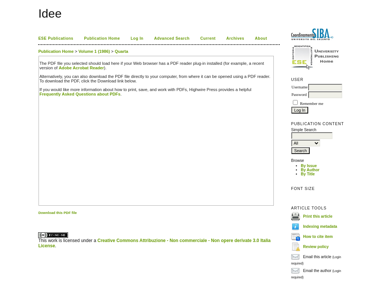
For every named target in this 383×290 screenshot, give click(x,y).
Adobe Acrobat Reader (81, 68)
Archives (235, 38)
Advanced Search (172, 38)
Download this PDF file (57, 213)
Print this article (318, 216)
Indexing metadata (320, 226)
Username (299, 87)
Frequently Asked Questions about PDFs (79, 94)
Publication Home (102, 38)
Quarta (121, 51)
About (261, 38)
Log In (137, 38)
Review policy (316, 247)
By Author (310, 170)
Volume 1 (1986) (94, 51)
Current (207, 38)
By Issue (309, 166)
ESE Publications (55, 38)
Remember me (311, 104)
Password (299, 95)
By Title (308, 174)
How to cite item (318, 237)
